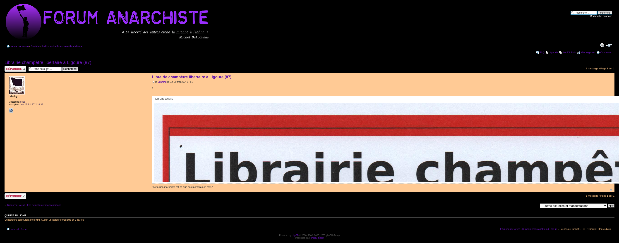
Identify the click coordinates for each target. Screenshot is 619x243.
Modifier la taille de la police (609, 45)
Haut (611, 190)
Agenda (553, 52)
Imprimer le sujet (602, 45)
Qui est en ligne (15, 215)
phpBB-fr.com (317, 238)
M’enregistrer (588, 52)
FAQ (542, 52)
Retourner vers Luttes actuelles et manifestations (34, 205)
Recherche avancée (601, 16)
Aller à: (534, 205)
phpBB (295, 235)
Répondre (15, 69)
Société (35, 46)
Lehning (162, 82)
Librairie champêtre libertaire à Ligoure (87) (48, 62)
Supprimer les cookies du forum (539, 229)
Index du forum (20, 46)
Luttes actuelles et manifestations (62, 46)
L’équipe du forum (510, 229)
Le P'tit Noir (569, 52)
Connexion (606, 52)
